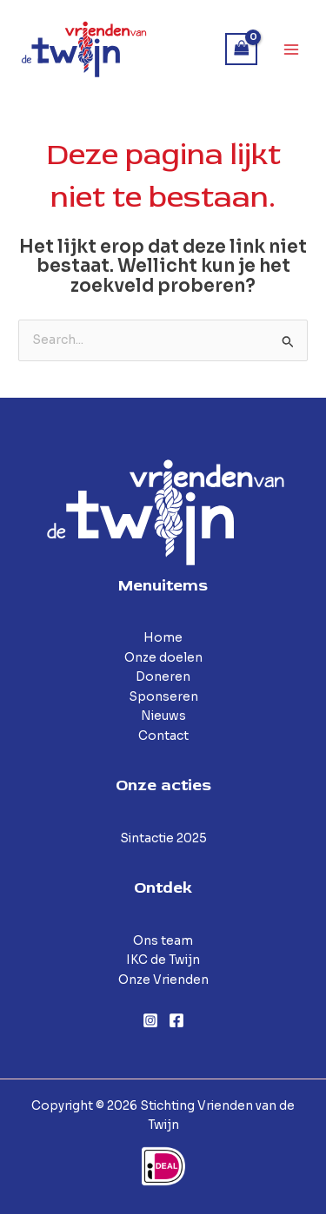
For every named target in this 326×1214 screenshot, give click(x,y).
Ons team (163, 941)
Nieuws (163, 716)
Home (163, 637)
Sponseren (163, 696)
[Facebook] (176, 1020)
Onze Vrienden (163, 980)
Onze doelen (163, 657)
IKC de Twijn (163, 960)
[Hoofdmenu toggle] (292, 49)
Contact (163, 736)
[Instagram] (150, 1020)
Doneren (163, 677)
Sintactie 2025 (163, 838)
